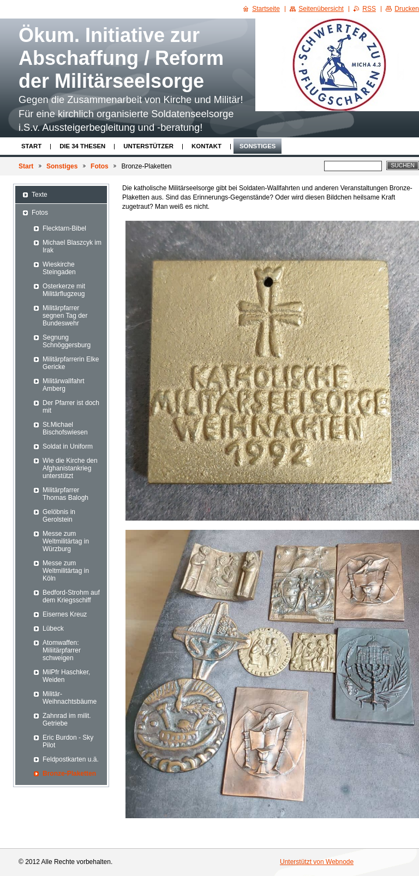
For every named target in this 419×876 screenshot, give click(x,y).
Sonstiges (258, 146)
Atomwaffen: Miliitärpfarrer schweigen (62, 650)
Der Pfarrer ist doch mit (71, 406)
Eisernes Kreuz (65, 614)
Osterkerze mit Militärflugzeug (64, 290)
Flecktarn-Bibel (64, 228)
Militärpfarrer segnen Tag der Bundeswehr (65, 315)
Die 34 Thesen (82, 146)
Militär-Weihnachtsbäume (70, 697)
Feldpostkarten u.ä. (71, 759)
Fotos (100, 166)
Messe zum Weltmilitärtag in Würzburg (66, 541)
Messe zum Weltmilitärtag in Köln (66, 570)
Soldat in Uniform (68, 446)
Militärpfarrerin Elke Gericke (71, 363)
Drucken (406, 9)
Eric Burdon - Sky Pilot (68, 741)
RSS (369, 9)
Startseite (266, 9)
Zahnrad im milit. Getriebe (67, 719)
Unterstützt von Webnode (317, 862)
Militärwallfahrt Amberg (64, 384)
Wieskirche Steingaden (59, 268)
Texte (39, 194)
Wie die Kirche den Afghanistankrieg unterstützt (70, 468)
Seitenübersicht (321, 9)
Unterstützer (148, 146)
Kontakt (206, 146)
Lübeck (53, 628)
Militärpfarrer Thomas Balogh (65, 494)
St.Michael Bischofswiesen (65, 428)
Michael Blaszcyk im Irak (72, 246)
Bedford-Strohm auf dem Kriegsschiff (71, 596)
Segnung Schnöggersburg (67, 341)
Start (31, 146)
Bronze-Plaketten (69, 773)
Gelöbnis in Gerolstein (59, 515)
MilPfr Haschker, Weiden (66, 676)
